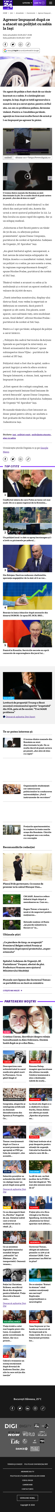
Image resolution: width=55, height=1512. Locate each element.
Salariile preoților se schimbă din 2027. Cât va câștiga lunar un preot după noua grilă (14, 1180)
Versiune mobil (27, 1498)
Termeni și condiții (14, 1464)
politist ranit (24, 434)
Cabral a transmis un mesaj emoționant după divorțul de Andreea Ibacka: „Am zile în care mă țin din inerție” (14, 1368)
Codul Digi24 (27, 1480)
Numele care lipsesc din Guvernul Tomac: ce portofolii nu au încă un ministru (27, 981)
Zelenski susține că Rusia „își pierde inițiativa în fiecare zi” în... (36, 924)
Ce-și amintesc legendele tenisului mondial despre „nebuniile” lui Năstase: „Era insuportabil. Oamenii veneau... (14, 1255)
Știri (11, 13)
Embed (8, 157)
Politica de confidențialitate (36, 1464)
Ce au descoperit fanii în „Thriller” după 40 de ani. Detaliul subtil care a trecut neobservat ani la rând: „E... (14, 1219)
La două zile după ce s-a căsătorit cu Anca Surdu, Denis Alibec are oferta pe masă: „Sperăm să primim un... (40, 1111)
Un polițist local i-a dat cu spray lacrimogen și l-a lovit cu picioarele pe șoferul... (27, 539)
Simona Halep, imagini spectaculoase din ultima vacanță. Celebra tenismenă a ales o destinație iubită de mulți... (40, 1073)
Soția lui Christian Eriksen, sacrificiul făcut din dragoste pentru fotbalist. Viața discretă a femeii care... (14, 1291)
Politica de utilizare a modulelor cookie (27, 1476)
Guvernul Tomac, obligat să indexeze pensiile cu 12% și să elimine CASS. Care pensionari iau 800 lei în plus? (40, 1254)
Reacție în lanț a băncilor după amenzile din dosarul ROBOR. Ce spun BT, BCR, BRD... (25, 614)
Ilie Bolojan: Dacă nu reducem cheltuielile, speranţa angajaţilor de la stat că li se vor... (24, 576)
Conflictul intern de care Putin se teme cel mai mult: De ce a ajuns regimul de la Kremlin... (26, 501)
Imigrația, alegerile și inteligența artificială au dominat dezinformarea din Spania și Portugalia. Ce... (14, 1111)
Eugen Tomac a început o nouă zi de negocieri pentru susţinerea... (37, 912)
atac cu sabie (9, 438)
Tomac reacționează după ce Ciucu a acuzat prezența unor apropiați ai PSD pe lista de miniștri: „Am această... (14, 1148)
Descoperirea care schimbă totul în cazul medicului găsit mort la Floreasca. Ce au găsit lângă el (14, 1072)
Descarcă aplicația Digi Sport (20, 716)
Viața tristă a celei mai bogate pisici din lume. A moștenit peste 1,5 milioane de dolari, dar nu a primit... (13, 1333)
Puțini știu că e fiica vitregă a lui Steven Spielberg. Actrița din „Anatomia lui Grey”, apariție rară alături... (40, 1218)
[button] (27, 141)
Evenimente (31, 13)
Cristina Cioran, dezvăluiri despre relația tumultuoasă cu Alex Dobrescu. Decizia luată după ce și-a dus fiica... (26, 1040)
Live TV (37, 3)
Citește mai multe (11, 990)
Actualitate (20, 13)
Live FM (26, 3)
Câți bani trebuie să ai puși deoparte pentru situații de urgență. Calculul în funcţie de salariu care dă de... (40, 1147)
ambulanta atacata (41, 434)
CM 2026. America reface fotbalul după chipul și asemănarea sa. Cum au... (36, 899)
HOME (5, 13)
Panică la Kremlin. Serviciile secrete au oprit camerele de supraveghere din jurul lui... (26, 651)
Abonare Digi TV (27, 1471)
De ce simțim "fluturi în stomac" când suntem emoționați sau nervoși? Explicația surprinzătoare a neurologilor (40, 1293)
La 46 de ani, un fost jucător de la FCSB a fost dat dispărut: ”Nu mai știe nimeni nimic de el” (40, 1182)
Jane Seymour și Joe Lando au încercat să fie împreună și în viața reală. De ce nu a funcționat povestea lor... (40, 1333)
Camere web (27, 1485)
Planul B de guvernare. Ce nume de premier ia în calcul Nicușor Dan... (23, 885)
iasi (14, 434)
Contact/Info (27, 1489)
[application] (27, 141)
